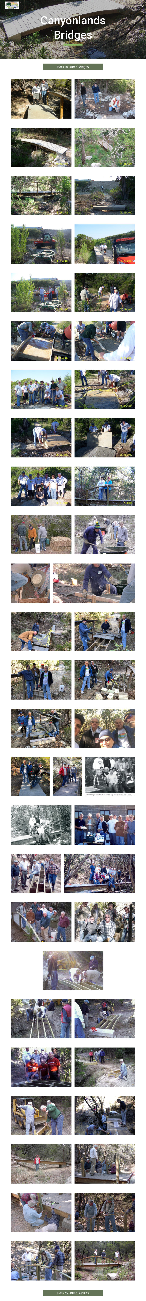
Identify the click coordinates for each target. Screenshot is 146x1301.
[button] (141, 5)
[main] (73, 29)
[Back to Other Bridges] (73, 67)
